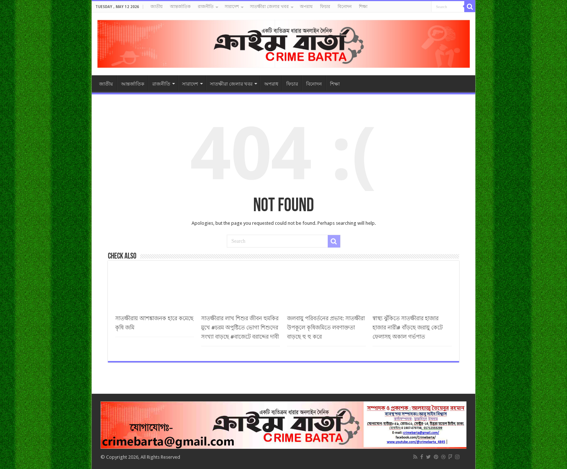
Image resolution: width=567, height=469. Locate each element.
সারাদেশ (232, 6)
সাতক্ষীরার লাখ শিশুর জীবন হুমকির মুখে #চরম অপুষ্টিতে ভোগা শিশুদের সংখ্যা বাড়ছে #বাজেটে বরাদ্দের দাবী (240, 327)
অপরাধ (306, 6)
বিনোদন (345, 6)
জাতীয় (156, 6)
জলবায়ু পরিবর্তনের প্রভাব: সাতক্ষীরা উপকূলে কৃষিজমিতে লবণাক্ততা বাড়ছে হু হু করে (326, 327)
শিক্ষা (363, 6)
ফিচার (325, 6)
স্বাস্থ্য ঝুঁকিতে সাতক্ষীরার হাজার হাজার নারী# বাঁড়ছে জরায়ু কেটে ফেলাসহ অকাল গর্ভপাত (407, 327)
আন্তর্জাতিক (180, 6)
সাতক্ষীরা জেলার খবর (269, 6)
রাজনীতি (206, 6)
